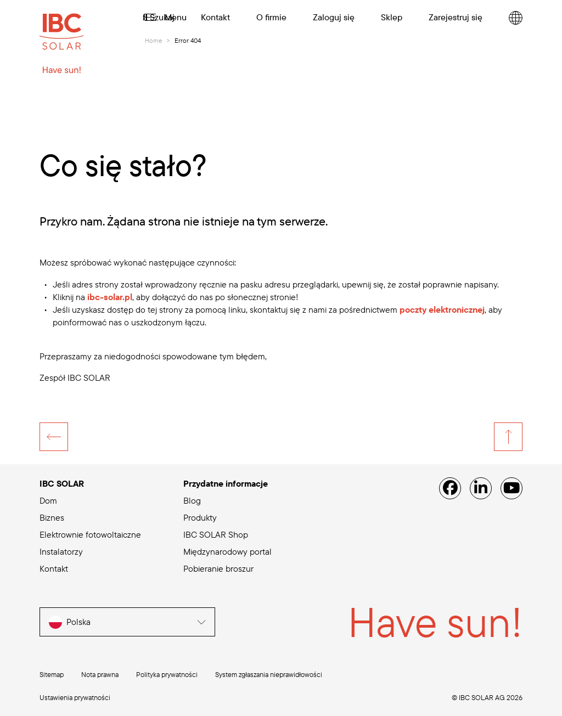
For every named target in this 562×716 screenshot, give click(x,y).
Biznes (52, 517)
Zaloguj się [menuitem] (334, 17)
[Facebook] (450, 488)
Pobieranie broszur (218, 568)
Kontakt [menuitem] (215, 17)
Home (153, 40)
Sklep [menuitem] (391, 17)
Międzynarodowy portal (227, 551)
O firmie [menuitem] (271, 17)
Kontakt (54, 568)
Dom (48, 500)
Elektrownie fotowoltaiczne (90, 534)
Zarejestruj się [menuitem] (455, 17)
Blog (192, 500)
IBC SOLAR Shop (215, 534)
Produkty (200, 517)
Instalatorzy (61, 551)
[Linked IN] (481, 488)
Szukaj (159, 17)
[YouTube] (511, 488)
